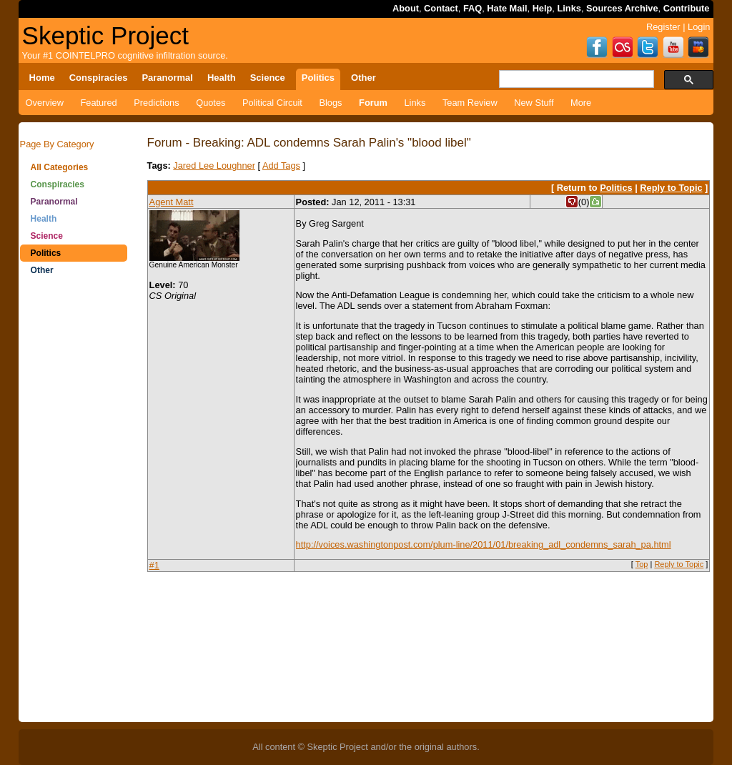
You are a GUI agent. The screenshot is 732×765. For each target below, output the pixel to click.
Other (42, 270)
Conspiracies (57, 184)
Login (699, 26)
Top (641, 564)
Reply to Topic (671, 187)
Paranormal (54, 202)
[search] (575, 79)
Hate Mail (507, 8)
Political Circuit (272, 102)
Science (47, 236)
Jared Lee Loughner (214, 165)
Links (568, 8)
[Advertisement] (73, 507)
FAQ (472, 8)
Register (663, 26)
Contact (441, 8)
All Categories (60, 167)
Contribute (686, 8)
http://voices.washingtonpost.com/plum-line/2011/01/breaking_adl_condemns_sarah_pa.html (483, 544)
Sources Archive (622, 8)
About (405, 8)
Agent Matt (171, 202)
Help (543, 8)
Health (44, 219)
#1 (154, 565)
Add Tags (281, 165)
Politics (46, 253)
